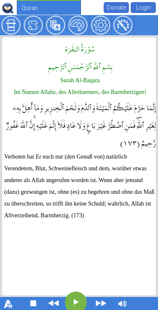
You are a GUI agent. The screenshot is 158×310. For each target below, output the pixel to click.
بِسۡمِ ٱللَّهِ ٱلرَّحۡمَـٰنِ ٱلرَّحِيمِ (80, 66)
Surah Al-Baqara (80, 80)
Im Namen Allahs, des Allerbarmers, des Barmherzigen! (80, 92)
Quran (29, 8)
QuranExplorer (7, 8)
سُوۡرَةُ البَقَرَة (80, 48)
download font (8, 303)
